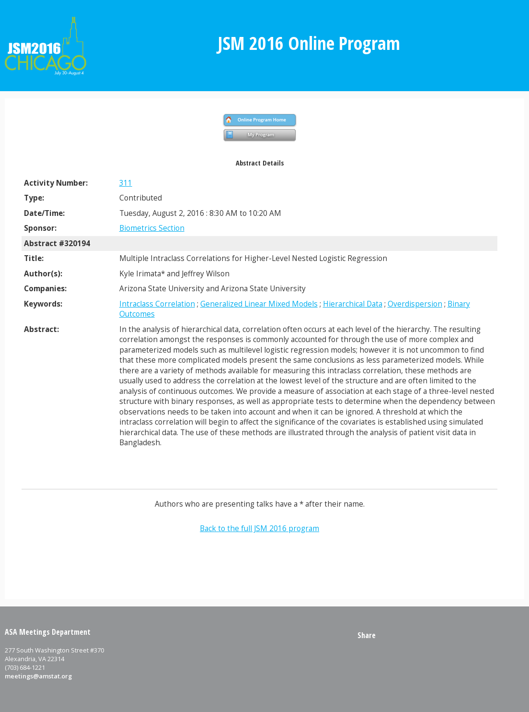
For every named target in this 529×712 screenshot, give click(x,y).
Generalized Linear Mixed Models (259, 304)
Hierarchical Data (352, 304)
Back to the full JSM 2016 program (259, 528)
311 (125, 183)
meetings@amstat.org (38, 676)
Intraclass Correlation (157, 304)
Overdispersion (415, 304)
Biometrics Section (151, 228)
